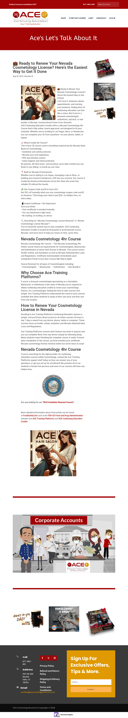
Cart (90, 18)
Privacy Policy (47, 665)
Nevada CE (28, 76)
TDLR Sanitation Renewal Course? (58, 402)
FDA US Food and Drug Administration (65, 415)
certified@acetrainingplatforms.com (38, 692)
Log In (112, 18)
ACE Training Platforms (44, 418)
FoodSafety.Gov (30, 415)
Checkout (101, 18)
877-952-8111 (89, 4)
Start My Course (77, 18)
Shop (63, 18)
